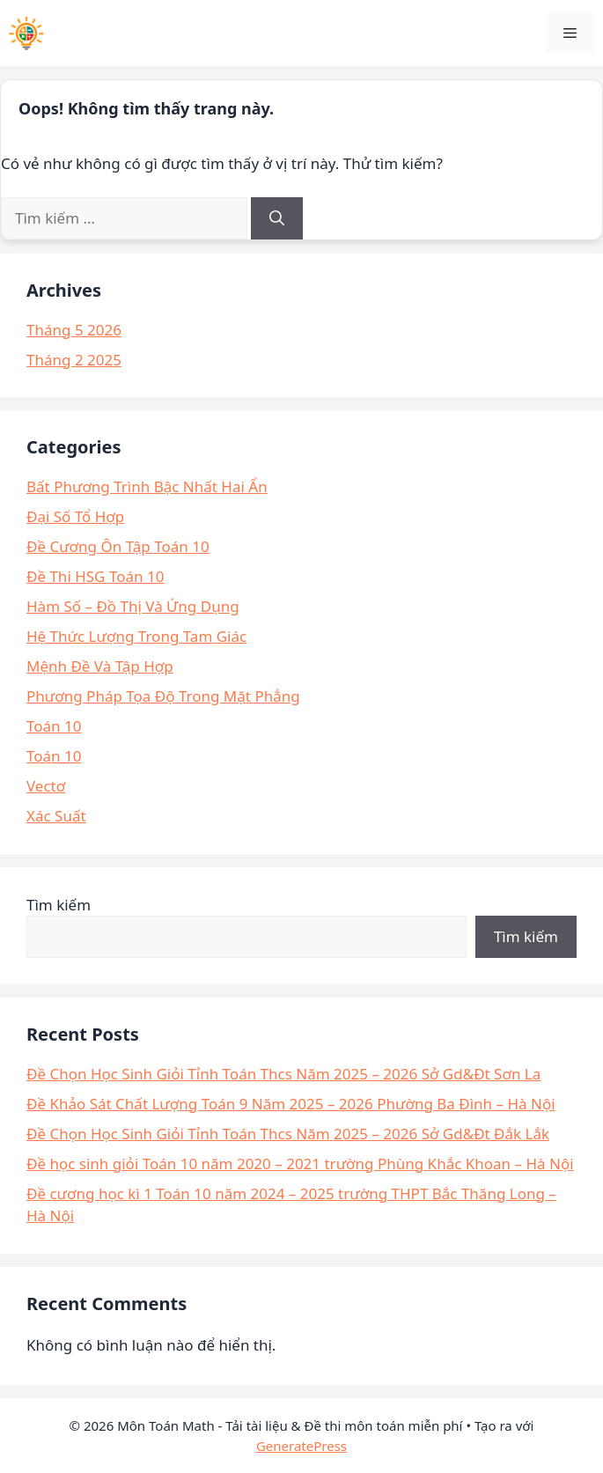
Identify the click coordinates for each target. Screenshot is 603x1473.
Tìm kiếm (58, 905)
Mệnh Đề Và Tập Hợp (99, 666)
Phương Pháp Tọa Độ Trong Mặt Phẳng (163, 696)
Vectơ (45, 786)
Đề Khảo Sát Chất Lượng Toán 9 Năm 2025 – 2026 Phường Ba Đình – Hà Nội (290, 1104)
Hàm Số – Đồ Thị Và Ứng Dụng (132, 606)
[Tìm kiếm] (277, 218)
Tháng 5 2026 (73, 330)
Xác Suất (56, 816)
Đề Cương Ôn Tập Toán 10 (118, 546)
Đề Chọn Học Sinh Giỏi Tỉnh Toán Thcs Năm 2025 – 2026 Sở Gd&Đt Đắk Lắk (287, 1133)
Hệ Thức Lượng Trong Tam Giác (136, 636)
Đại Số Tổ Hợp (75, 516)
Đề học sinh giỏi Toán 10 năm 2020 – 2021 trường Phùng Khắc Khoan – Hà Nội (300, 1163)
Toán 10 (53, 726)
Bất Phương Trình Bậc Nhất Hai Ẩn (147, 486)
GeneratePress (301, 1446)
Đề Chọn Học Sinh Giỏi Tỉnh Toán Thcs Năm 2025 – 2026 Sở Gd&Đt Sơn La (283, 1074)
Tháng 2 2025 (73, 360)
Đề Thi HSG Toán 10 (95, 576)
